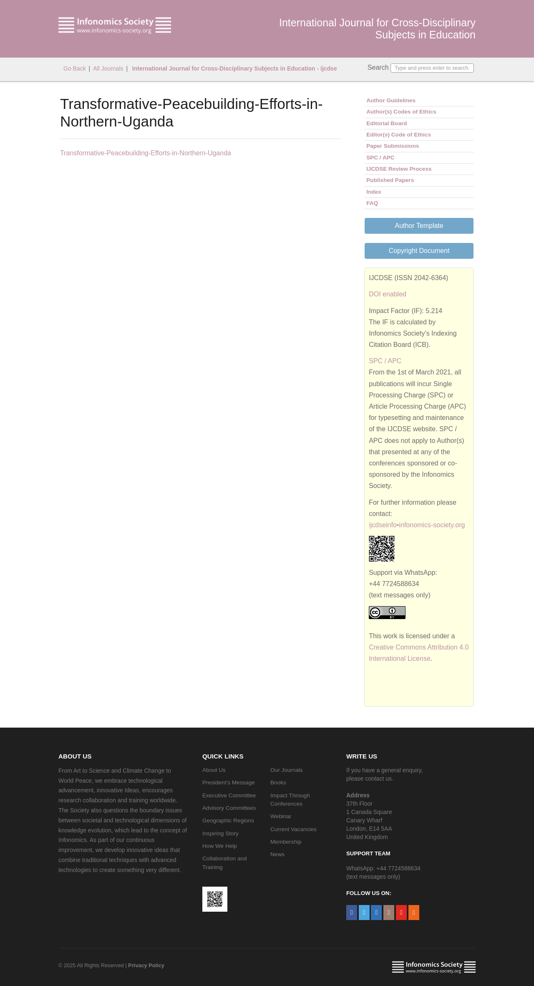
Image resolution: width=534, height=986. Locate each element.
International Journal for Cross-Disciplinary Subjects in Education (377, 28)
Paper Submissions (392, 146)
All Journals (108, 68)
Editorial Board (386, 123)
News (277, 854)
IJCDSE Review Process (398, 169)
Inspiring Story (220, 833)
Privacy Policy (146, 965)
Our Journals (286, 770)
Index (373, 192)
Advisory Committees (229, 808)
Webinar (280, 816)
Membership (286, 842)
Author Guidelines (391, 100)
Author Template (419, 225)
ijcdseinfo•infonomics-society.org (417, 524)
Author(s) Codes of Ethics (401, 112)
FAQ (372, 203)
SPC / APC (380, 157)
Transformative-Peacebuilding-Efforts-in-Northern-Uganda (145, 153)
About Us (214, 770)
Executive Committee (229, 795)
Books (278, 782)
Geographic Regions (228, 820)
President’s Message (228, 782)
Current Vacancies (293, 829)
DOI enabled (387, 294)
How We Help (219, 846)
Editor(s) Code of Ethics (398, 134)
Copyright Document (419, 250)
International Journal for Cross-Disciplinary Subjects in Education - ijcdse (234, 68)
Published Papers (390, 180)
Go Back (74, 68)
